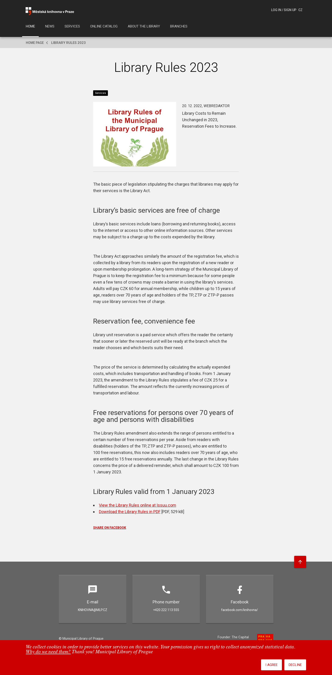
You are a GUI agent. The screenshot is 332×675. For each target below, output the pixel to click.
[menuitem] (30, 27)
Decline (295, 665)
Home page (35, 43)
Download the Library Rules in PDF (129, 511)
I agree (271, 665)
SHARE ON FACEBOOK (109, 528)
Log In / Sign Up (283, 10)
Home (30, 26)
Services (72, 26)
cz (300, 10)
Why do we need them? (48, 652)
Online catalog (104, 26)
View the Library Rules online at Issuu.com (137, 505)
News (49, 26)
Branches (178, 26)
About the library (144, 26)
